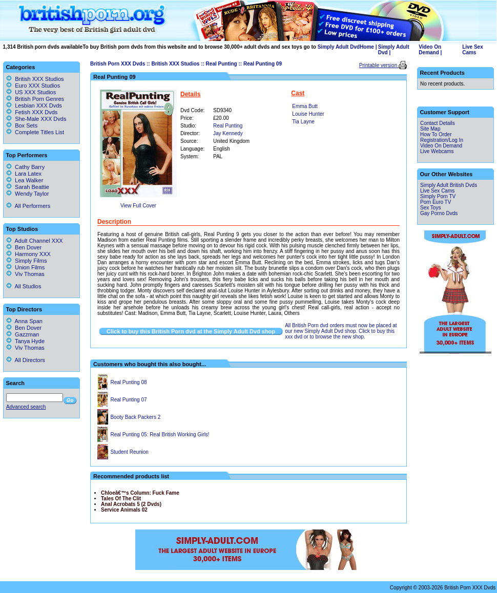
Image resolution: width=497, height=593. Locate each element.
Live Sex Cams (472, 49)
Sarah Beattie (27, 187)
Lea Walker (24, 180)
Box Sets (26, 125)
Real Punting (221, 64)
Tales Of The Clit (121, 498)
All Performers (28, 206)
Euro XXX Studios (37, 85)
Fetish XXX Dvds (36, 112)
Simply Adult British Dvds (448, 185)
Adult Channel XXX (34, 241)
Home (367, 47)
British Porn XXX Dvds (117, 64)
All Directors (25, 360)
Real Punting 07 (128, 400)
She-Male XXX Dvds (40, 119)
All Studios (23, 286)
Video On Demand (430, 49)
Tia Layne (303, 121)
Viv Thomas (25, 274)
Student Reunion (129, 452)
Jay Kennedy (228, 133)
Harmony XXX (28, 254)
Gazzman (22, 334)
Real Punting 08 (128, 382)
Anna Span (24, 321)
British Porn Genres (39, 99)
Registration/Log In (441, 140)
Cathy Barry (25, 167)
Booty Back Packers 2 (135, 417)
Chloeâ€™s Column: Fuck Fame (140, 493)
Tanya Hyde (25, 341)
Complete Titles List (35, 132)
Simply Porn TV (437, 196)
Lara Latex (24, 174)
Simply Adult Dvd (339, 47)
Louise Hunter (308, 114)
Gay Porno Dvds (439, 213)
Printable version (379, 65)
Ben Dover (24, 247)
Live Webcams (436, 151)
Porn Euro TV (435, 202)
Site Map (430, 129)
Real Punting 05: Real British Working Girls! (159, 434)
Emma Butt (304, 106)
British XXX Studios (175, 64)
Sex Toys (430, 207)
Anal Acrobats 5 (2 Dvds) (131, 504)
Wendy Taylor (27, 193)
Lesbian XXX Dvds (38, 105)
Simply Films (26, 261)
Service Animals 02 (124, 510)
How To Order (436, 134)
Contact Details (437, 123)
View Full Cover (138, 205)
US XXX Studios (35, 92)
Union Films (25, 267)
